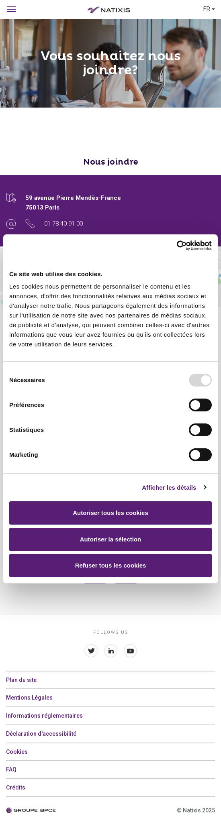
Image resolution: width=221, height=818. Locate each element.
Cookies (17, 752)
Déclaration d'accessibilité (41, 734)
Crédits (15, 787)
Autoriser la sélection (110, 539)
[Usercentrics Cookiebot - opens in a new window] (176, 245)
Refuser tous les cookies (110, 565)
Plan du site (21, 680)
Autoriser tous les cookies (110, 512)
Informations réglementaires (44, 715)
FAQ (11, 769)
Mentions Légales (29, 697)
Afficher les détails (169, 487)
